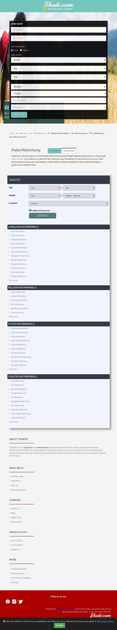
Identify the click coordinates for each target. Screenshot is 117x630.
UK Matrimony (17, 401)
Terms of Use (16, 544)
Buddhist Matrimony (19, 310)
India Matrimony (18, 384)
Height (12, 195)
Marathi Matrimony (19, 261)
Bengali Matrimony (19, 240)
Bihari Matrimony (18, 244)
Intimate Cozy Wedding (21, 582)
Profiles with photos (40, 211)
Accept (59, 625)
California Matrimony (20, 330)
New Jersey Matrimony (20, 343)
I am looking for (17, 46)
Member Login (17, 480)
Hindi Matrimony (18, 231)
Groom (25, 50)
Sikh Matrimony (17, 306)
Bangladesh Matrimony (21, 405)
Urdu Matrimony (18, 236)
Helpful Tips (16, 521)
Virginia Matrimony (19, 347)
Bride (16, 50)
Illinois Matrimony (18, 351)
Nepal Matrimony (18, 422)
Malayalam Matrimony (20, 256)
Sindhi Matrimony (18, 269)
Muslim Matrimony (19, 298)
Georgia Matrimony (19, 368)
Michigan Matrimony (19, 364)
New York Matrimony (20, 335)
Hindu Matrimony (18, 293)
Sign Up (14, 489)
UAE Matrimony (17, 409)
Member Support (18, 494)
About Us (15, 512)
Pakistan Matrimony (19, 392)
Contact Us (15, 553)
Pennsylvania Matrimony (21, 360)
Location (13, 203)
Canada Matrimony (19, 397)
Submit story (16, 526)
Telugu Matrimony (18, 277)
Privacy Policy (17, 549)
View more (13, 282)
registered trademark (65, 613)
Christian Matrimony (19, 302)
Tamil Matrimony (18, 273)
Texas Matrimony (18, 339)
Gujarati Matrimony (19, 248)
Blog (13, 517)
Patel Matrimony (39, 133)
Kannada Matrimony (19, 252)
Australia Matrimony (19, 413)
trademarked (41, 451)
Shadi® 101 (16, 485)
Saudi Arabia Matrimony (21, 417)
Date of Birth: (16, 55)
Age (11, 187)
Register (19, 114)
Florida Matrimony (19, 355)
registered (28, 451)
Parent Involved (17, 577)
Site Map (14, 586)
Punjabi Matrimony (19, 265)
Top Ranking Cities (18, 573)
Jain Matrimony (17, 314)
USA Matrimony (17, 388)
